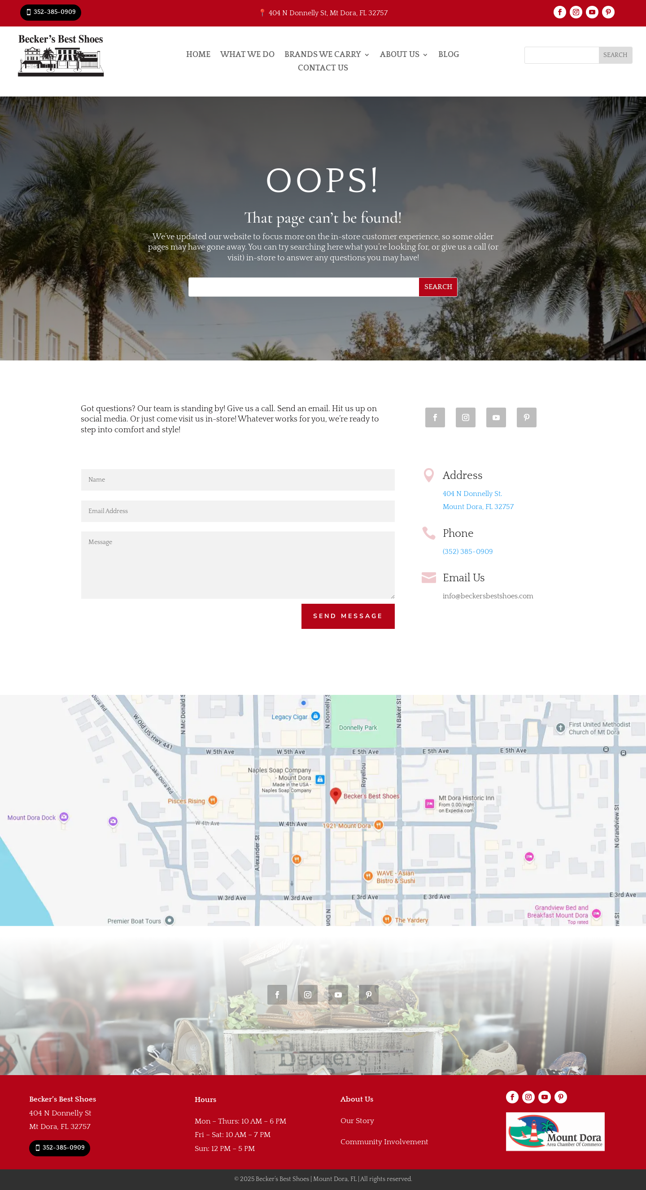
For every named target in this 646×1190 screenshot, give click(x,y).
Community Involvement (384, 1142)
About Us (399, 55)
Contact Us (323, 69)
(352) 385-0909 (468, 552)
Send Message (348, 616)
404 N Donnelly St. (472, 494)
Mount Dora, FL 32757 (478, 507)
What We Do (247, 55)
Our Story (357, 1121)
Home (198, 55)
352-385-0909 (55, 12)
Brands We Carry (322, 55)
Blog (448, 55)
